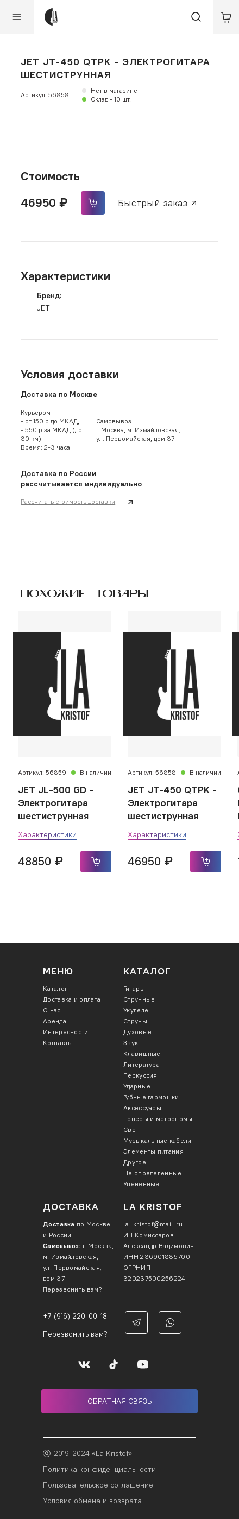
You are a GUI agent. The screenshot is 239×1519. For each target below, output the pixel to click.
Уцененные (141, 1184)
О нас (52, 1010)
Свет (131, 1129)
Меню (58, 971)
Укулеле (135, 1010)
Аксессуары (142, 1108)
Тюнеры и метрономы (157, 1119)
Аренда (54, 1021)
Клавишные (142, 1053)
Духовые (137, 1032)
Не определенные (152, 1173)
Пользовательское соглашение (98, 1485)
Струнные (139, 999)
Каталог (55, 988)
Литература (141, 1064)
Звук (130, 1043)
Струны (135, 1021)
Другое (134, 1162)
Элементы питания (153, 1151)
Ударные (136, 1086)
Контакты (58, 1043)
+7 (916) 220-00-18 (75, 1316)
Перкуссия (140, 1075)
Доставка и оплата (71, 999)
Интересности (66, 1032)
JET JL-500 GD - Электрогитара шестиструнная (55, 802)
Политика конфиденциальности (99, 1469)
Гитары (134, 988)
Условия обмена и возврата (92, 1500)
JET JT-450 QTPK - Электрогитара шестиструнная (172, 802)
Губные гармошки (151, 1097)
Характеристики (47, 834)
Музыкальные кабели (157, 1140)
